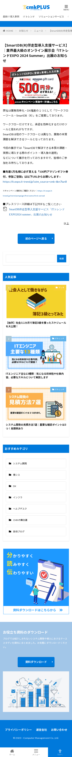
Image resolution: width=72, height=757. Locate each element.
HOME (9, 30)
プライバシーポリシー (18, 729)
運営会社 (41, 729)
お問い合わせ (59, 729)
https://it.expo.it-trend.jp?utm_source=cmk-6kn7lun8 (35, 181)
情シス (16, 474)
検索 (61, 258)
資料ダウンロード (36, 661)
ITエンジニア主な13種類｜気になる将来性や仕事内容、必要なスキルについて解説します (35, 375)
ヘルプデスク (20, 508)
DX (14, 486)
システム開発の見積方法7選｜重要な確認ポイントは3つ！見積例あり (36, 426)
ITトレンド (29, 16)
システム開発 (20, 463)
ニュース (38, 30)
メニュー (36, 752)
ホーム (12, 752)
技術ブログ (19, 531)
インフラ (17, 497)
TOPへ (60, 752)
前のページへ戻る (36, 238)
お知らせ (23, 30)
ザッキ (61, 287)
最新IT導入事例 (11, 16)
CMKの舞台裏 (20, 520)
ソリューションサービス (51, 16)
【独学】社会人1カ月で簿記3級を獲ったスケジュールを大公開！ (36, 324)
